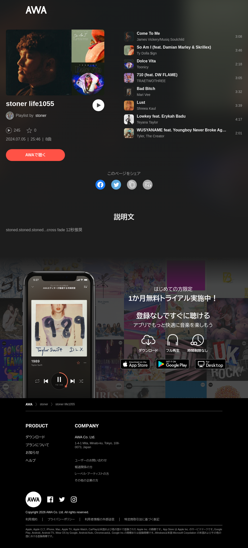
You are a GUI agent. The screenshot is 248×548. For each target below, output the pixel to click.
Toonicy (142, 67)
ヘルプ (31, 460)
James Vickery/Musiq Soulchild (160, 39)
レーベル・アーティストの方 (92, 474)
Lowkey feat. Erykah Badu (161, 116)
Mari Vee (143, 95)
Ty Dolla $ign (147, 53)
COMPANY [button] (87, 426)
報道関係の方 (84, 467)
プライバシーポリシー (61, 519)
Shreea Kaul (146, 108)
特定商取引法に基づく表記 (141, 519)
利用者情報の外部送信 (99, 519)
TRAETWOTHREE (151, 81)
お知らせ (32, 453)
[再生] (98, 105)
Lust (141, 102)
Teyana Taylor (147, 122)
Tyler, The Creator (150, 136)
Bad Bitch (146, 89)
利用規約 (31, 519)
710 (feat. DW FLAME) (157, 75)
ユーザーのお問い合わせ (91, 460)
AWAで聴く (35, 155)
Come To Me (148, 33)
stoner (40, 115)
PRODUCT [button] (37, 426)
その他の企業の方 (86, 480)
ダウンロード (35, 437)
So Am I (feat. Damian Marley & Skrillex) (174, 47)
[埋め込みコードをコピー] (148, 185)
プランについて (37, 445)
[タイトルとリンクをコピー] (132, 185)
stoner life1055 (65, 404)
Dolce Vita (146, 61)
